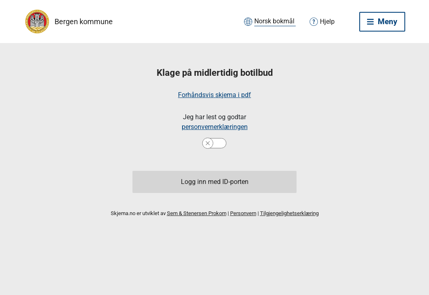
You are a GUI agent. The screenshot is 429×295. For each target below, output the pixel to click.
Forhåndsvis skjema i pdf (214, 95)
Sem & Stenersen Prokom (196, 213)
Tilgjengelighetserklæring (289, 213)
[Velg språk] (275, 21)
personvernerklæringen (215, 127)
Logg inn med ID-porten (215, 182)
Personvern (243, 213)
